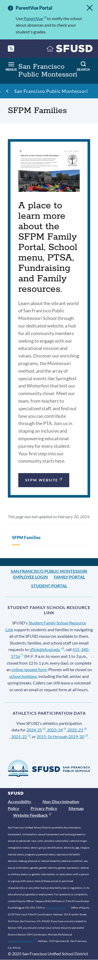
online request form (29, 669)
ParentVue (35, 18)
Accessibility (19, 801)
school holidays (23, 676)
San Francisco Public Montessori (51, 91)
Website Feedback (32, 815)
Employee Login (30, 576)
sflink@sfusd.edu (47, 649)
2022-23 (77, 729)
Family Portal (69, 576)
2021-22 (20, 736)
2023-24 (56, 729)
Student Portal (49, 585)
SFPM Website (44, 479)
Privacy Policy (44, 808)
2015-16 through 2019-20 (62, 736)
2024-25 (35, 729)
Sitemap (76, 808)
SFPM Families (26, 537)
